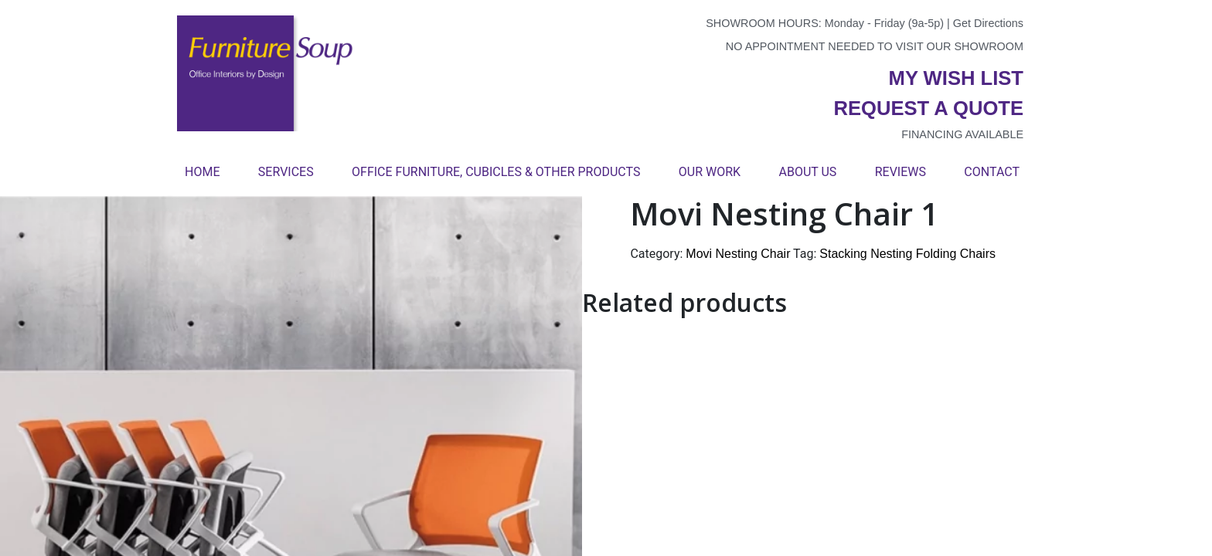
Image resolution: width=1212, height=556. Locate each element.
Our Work (709, 171)
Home (202, 171)
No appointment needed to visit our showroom (874, 46)
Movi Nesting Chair (738, 253)
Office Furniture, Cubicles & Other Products (496, 171)
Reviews (900, 171)
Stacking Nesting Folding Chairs (907, 253)
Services (286, 171)
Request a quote (928, 108)
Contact (992, 171)
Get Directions (988, 23)
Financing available (962, 134)
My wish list (956, 78)
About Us (807, 171)
